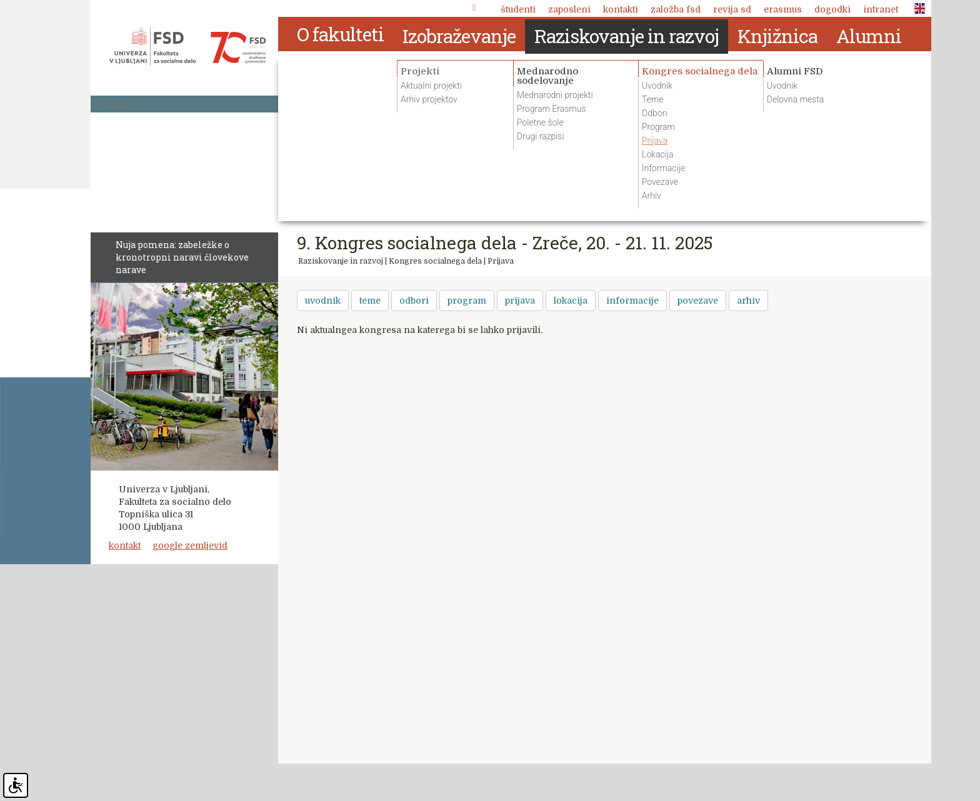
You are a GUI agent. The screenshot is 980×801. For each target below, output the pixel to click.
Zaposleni (569, 9)
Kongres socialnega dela (435, 261)
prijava (520, 301)
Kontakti (620, 9)
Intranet (880, 9)
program (467, 301)
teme (370, 301)
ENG (916, 8)
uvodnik (323, 301)
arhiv (748, 301)
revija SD (732, 9)
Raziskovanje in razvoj (340, 261)
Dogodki (832, 9)
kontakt (125, 545)
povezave (698, 301)
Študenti (518, 9)
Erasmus (783, 9)
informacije (632, 301)
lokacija (571, 301)
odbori (414, 301)
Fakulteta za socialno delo (187, 46)
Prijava (501, 261)
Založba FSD (676, 9)
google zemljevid (190, 545)
